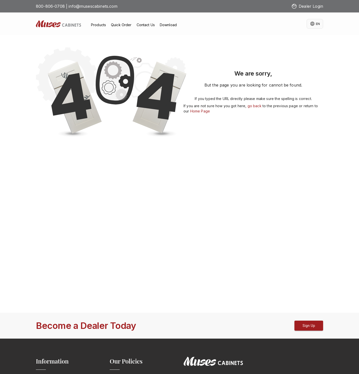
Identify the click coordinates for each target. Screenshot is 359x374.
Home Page (200, 111)
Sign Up (308, 326)
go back (255, 106)
